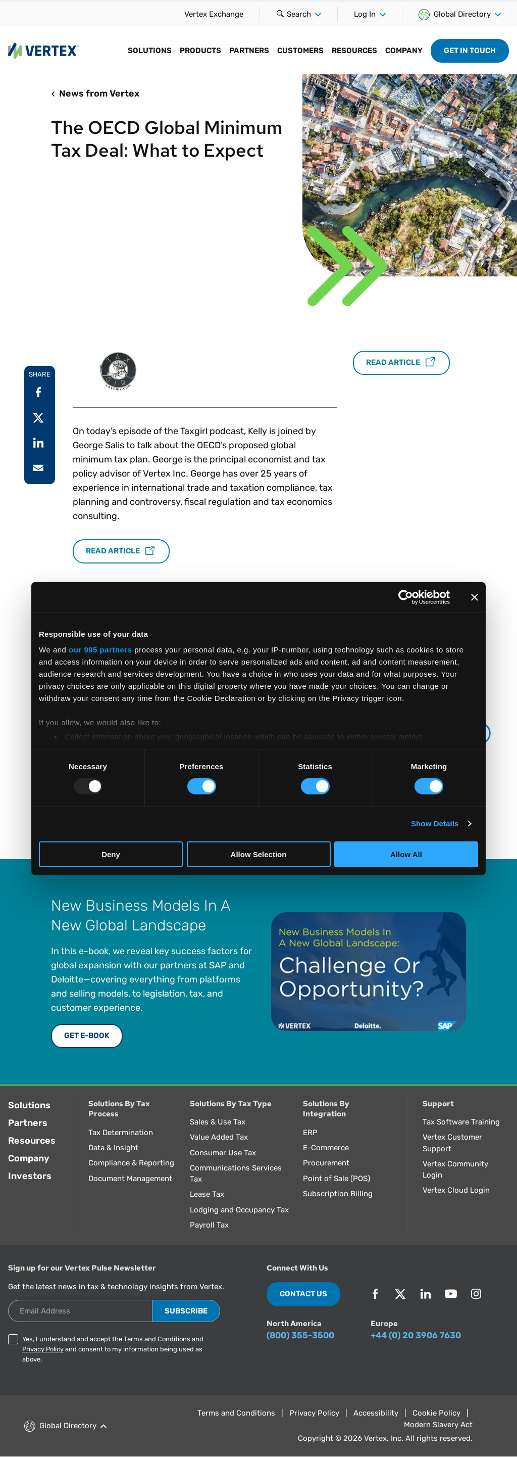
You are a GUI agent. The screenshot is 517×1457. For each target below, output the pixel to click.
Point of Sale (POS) (336, 1178)
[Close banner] (474, 596)
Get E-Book (87, 1035)
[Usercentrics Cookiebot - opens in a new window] (405, 596)
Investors (29, 1176)
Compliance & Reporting (131, 1162)
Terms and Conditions (157, 1339)
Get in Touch (470, 50)
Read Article (121, 551)
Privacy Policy (43, 1349)
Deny (110, 854)
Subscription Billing (338, 1193)
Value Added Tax (219, 1137)
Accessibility (375, 1413)
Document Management (130, 1178)
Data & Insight (113, 1147)
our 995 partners (100, 649)
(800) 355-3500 (300, 1335)
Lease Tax (207, 1194)
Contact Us (303, 1293)
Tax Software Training (461, 1121)
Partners (249, 50)
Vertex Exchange (213, 14)
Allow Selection (259, 854)
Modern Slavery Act (438, 1424)
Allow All (406, 854)
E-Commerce (326, 1147)
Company (404, 50)
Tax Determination (120, 1132)
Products (200, 50)
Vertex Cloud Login (456, 1190)
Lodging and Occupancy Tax (239, 1209)
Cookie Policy (436, 1413)
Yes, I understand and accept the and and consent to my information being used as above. (112, 1349)
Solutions (150, 50)
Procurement (326, 1162)
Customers (300, 50)
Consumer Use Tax (223, 1152)
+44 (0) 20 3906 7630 (416, 1335)
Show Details (435, 823)
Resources (354, 50)
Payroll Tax (209, 1225)
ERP (310, 1132)
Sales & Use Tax (217, 1121)
